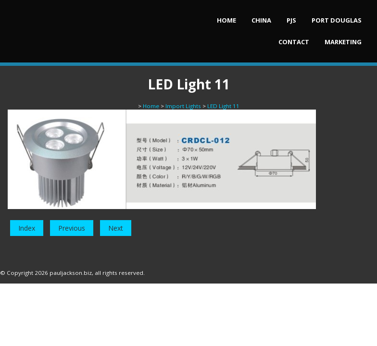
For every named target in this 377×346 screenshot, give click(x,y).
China (261, 20)
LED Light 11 (223, 106)
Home (226, 20)
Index (26, 228)
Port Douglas (337, 20)
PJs (291, 20)
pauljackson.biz (71, 272)
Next (115, 228)
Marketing (343, 41)
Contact (293, 41)
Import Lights (183, 106)
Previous (71, 228)
